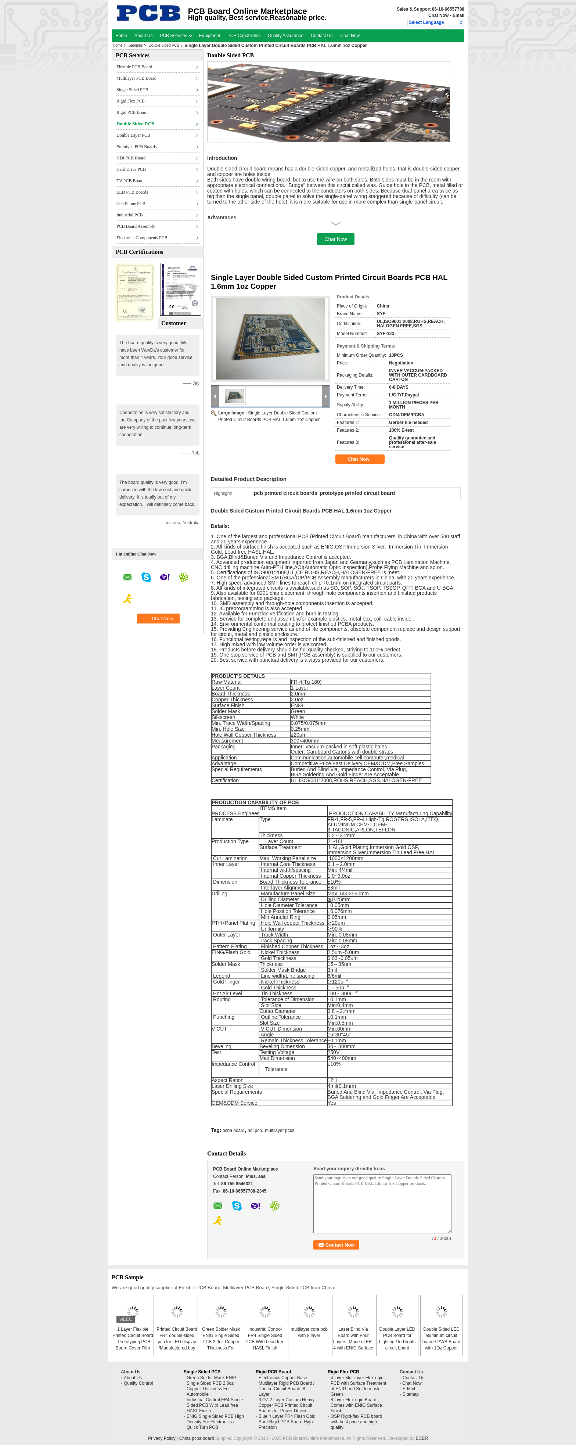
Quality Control (138, 1383)
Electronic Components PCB (142, 237)
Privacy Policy (162, 1438)
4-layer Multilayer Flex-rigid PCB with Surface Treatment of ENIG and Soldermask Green (358, 1386)
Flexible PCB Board (134, 66)
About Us (143, 35)
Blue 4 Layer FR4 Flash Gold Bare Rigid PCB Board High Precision (287, 1422)
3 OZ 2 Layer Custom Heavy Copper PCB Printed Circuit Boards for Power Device (286, 1405)
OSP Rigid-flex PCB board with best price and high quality (356, 1422)
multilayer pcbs (279, 1130)
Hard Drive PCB (131, 169)
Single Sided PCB (132, 89)
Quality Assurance (285, 35)
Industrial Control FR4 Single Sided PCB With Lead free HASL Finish (215, 1405)
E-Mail (409, 1388)
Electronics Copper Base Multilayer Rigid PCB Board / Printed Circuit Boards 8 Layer (286, 1386)
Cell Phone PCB (130, 203)
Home (121, 35)
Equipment (209, 35)
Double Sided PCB (164, 45)
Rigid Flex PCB (130, 101)
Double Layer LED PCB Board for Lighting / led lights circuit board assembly (397, 1342)
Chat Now (438, 15)
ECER (422, 1438)
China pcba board (196, 1438)
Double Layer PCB (133, 135)
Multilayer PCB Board (136, 78)
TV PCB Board (130, 180)
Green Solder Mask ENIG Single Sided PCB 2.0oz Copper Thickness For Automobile (221, 1342)
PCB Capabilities (243, 35)
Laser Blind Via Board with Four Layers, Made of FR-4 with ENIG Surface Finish (353, 1342)
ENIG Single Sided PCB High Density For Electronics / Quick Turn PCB (215, 1422)
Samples (136, 45)
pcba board (234, 1130)
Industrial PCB (129, 215)
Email (458, 15)
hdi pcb (255, 1130)
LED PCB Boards (132, 192)
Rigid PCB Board (132, 112)
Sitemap (411, 1394)
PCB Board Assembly (135, 226)
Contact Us (321, 35)
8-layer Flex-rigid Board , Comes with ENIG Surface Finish (356, 1405)
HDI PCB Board (130, 158)
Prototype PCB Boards (136, 146)
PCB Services (175, 35)
